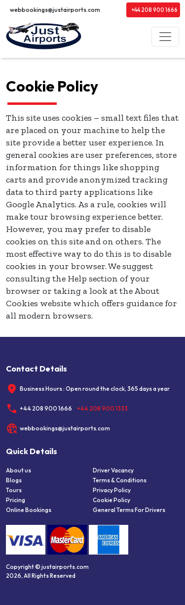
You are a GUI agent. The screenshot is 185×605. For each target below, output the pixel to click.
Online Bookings (28, 509)
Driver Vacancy (113, 470)
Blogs (14, 480)
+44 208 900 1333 (102, 408)
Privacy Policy (112, 490)
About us (18, 470)
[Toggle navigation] (165, 37)
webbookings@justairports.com (55, 9)
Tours (14, 490)
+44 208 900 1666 (154, 9)
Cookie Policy (111, 500)
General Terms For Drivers (129, 509)
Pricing (15, 500)
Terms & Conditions (120, 480)
